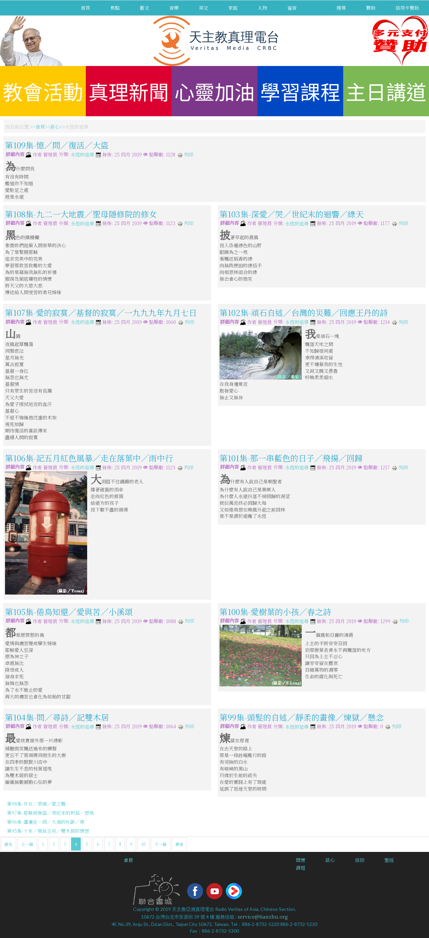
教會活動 (43, 91)
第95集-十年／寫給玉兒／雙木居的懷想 (48, 830)
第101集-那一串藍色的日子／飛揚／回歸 (291, 458)
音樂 (174, 7)
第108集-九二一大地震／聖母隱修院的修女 (81, 213)
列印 (185, 154)
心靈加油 (214, 91)
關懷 (300, 860)
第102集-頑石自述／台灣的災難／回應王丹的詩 (304, 312)
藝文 (144, 7)
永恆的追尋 (82, 154)
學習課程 (300, 91)
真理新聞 (128, 91)
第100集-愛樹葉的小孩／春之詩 (275, 611)
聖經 (389, 860)
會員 (128, 860)
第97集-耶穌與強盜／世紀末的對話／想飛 (50, 812)
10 (143, 844)
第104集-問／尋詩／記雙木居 (57, 717)
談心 (55, 126)
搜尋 (341, 7)
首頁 (85, 7)
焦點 (115, 7)
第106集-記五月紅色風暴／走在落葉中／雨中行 (89, 458)
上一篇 (27, 844)
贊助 (370, 7)
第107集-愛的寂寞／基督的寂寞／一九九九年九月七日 (101, 312)
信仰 (359, 860)
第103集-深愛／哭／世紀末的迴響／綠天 (292, 213)
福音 (292, 7)
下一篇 (161, 844)
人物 (262, 7)
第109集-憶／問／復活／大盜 (57, 145)
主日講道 (386, 91)
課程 (300, 867)
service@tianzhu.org (263, 916)
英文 (203, 7)
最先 (8, 844)
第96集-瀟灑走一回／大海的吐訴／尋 (45, 821)
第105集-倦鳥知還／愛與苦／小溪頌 (69, 611)
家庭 (233, 7)
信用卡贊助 (407, 7)
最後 (179, 844)
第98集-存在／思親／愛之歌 (36, 803)
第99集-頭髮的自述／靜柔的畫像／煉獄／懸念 (306, 717)
